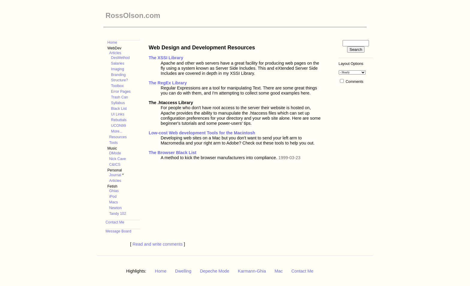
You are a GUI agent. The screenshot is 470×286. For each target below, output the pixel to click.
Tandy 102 (117, 214)
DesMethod (120, 58)
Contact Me (115, 222)
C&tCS (114, 164)
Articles (115, 53)
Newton (115, 208)
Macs (113, 202)
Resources (117, 137)
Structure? (119, 80)
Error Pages (120, 91)
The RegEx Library (168, 82)
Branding (118, 75)
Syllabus (118, 103)
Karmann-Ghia (252, 271)
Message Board (118, 231)
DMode (115, 153)
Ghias (114, 191)
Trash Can (119, 97)
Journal (115, 175)
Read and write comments (157, 244)
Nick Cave (117, 159)
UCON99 (118, 126)
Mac (279, 271)
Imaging (117, 69)
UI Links (117, 114)
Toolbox (117, 86)
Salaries (117, 63)
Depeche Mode (214, 271)
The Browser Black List (172, 152)
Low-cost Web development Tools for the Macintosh (202, 132)
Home (112, 42)
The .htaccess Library (171, 102)
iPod (113, 196)
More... (116, 131)
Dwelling (183, 271)
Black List (118, 109)
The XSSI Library (166, 57)
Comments (354, 82)
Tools (113, 143)
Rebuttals (118, 120)
